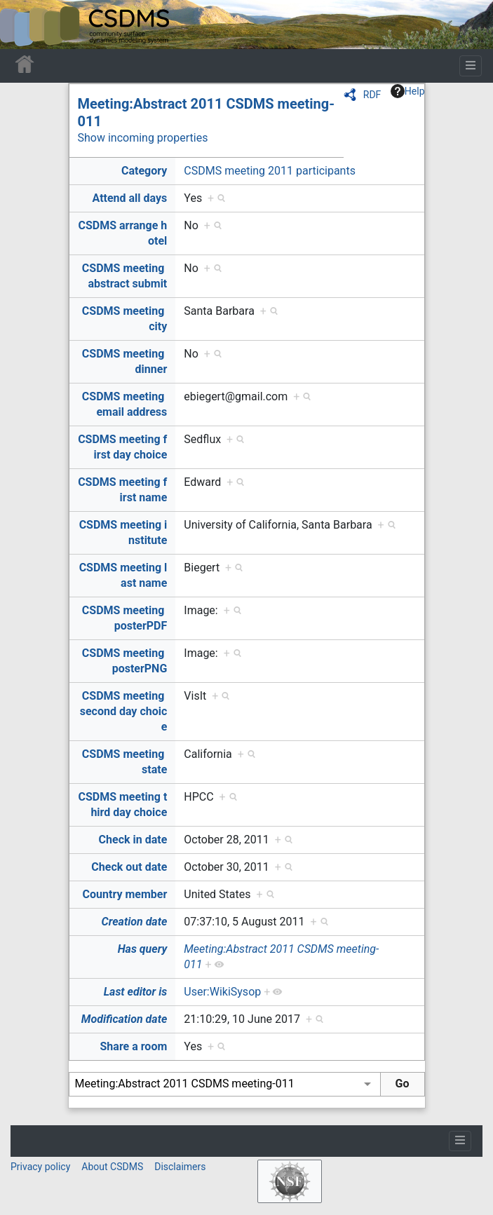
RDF (372, 94)
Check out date (129, 867)
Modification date (124, 1019)
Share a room (134, 1046)
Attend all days (130, 198)
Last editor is (136, 991)
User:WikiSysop (222, 991)
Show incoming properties (143, 137)
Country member (125, 894)
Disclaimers (179, 1166)
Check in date (133, 839)
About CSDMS (112, 1166)
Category (144, 170)
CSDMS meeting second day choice (124, 711)
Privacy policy (40, 1166)
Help (408, 91)
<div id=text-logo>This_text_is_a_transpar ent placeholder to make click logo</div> (22, 25)
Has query (143, 949)
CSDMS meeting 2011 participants (270, 170)
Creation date (135, 921)
